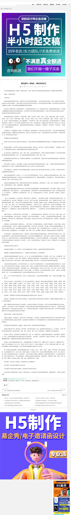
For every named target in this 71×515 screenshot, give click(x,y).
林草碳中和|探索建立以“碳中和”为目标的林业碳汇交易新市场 (41, 442)
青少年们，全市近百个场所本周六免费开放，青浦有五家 (17, 437)
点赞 (6, 424)
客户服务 (58, 4)
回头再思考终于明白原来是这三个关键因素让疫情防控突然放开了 (19, 439)
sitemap (10, 510)
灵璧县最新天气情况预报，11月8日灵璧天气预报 (38, 439)
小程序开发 (38, 4)
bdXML (14, 510)
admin (14, 71)
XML (4, 510)
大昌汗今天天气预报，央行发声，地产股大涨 (37, 437)
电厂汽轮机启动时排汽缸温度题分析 (15, 428)
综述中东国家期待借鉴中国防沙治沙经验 (13, 444)
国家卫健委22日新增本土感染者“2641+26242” (38, 444)
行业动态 (64, 4)
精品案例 (52, 4)
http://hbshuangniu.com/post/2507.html (16, 417)
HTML (7, 510)
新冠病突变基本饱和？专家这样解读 (12, 442)
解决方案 (45, 4)
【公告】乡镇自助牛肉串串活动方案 (36, 428)
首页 (33, 4)
